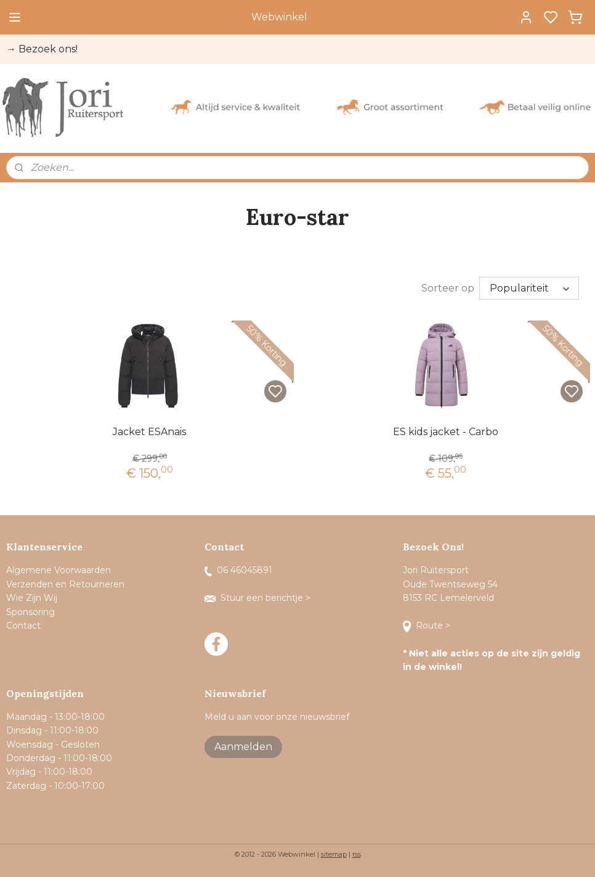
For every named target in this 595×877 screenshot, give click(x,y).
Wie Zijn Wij (31, 597)
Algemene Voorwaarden (58, 570)
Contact (24, 625)
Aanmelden (243, 747)
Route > (428, 625)
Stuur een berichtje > (258, 597)
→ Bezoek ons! (42, 49)
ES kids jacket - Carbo (445, 432)
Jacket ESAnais (149, 432)
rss (356, 854)
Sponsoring (30, 612)
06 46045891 (238, 570)
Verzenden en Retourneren (65, 584)
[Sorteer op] (529, 288)
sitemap (334, 854)
